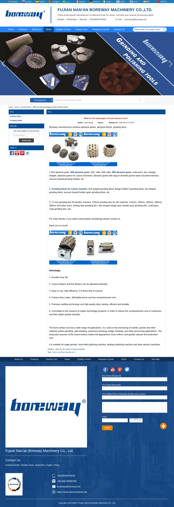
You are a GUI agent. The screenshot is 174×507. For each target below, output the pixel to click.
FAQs (123, 359)
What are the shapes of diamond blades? (70, 349)
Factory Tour (81, 29)
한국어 (135, 2)
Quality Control (63, 29)
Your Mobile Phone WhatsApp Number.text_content (123, 394)
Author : (80, 123)
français (82, 2)
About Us (36, 29)
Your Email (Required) (111, 385)
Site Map (156, 359)
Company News (16, 120)
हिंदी (148, 2)
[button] (171, 64)
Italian (108, 2)
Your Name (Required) (111, 376)
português (56, 2)
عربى (68, 2)
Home (11, 29)
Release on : (114, 123)
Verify (104, 417)
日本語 (122, 2)
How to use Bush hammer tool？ (64, 352)
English (14, 2)
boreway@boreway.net (68, 486)
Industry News (26, 107)
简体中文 (163, 2)
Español (42, 2)
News (48, 29)
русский (28, 2)
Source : (101, 123)
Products (23, 29)
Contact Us (119, 29)
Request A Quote (100, 29)
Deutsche (96, 2)
